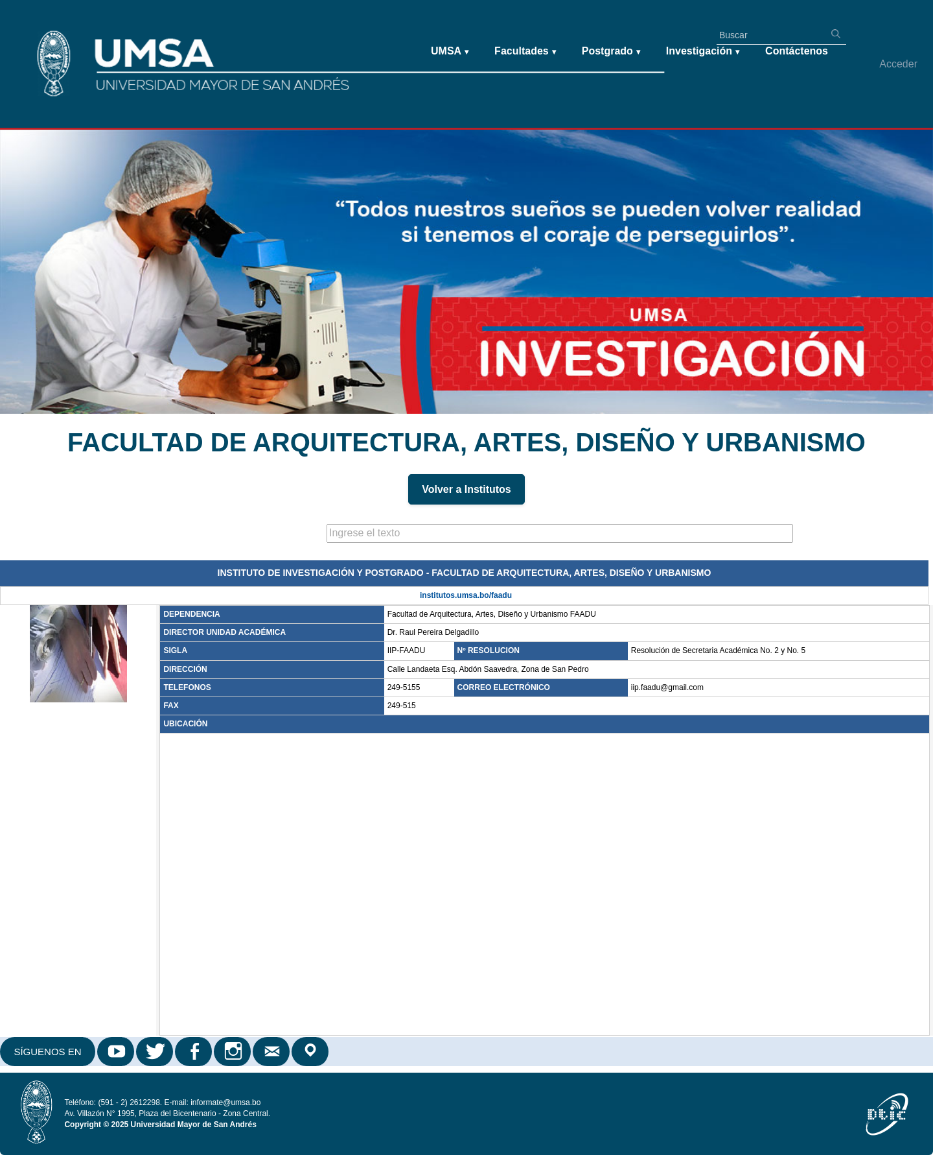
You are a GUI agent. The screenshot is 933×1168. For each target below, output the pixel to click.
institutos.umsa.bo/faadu (466, 595)
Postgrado (611, 51)
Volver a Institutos (466, 489)
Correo (272, 1051)
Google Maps (311, 1051)
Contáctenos (796, 50)
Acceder (898, 63)
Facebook (194, 1051)
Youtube (116, 1051)
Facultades (525, 51)
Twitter (155, 1051)
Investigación (702, 51)
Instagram (233, 1051)
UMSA (449, 51)
